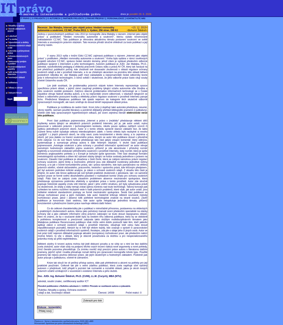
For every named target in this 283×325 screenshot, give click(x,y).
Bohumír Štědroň (137, 30)
